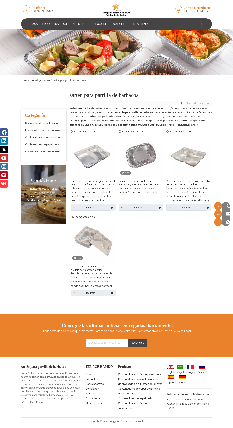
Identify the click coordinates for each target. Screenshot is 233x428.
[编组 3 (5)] (116, 52)
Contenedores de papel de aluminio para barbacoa (45, 144)
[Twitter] (4, 149)
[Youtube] (4, 158)
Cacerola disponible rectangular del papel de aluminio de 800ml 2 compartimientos (93, 183)
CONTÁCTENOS (139, 24)
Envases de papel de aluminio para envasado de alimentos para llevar (45, 130)
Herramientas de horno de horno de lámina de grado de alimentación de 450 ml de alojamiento (140, 183)
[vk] (4, 184)
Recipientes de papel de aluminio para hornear (45, 123)
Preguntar (83, 207)
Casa (89, 374)
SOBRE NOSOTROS (75, 24)
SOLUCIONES (100, 24)
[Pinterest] (4, 175)
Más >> (77, 366)
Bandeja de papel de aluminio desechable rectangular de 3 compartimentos (188, 183)
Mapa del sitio (94, 403)
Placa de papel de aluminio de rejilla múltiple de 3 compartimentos (90, 268)
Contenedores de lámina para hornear (140, 374)
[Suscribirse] (137, 343)
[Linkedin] (4, 141)
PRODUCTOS (50, 24)
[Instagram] (4, 166)
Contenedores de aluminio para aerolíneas (45, 137)
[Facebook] (4, 132)
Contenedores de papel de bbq (136, 398)
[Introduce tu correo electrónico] (106, 343)
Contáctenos (93, 398)
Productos (92, 379)
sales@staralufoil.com (196, 11)
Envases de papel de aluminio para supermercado (45, 151)
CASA (34, 24)
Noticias (90, 393)
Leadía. (141, 421)
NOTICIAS (119, 24)
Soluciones (92, 388)
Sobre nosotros (95, 383)
